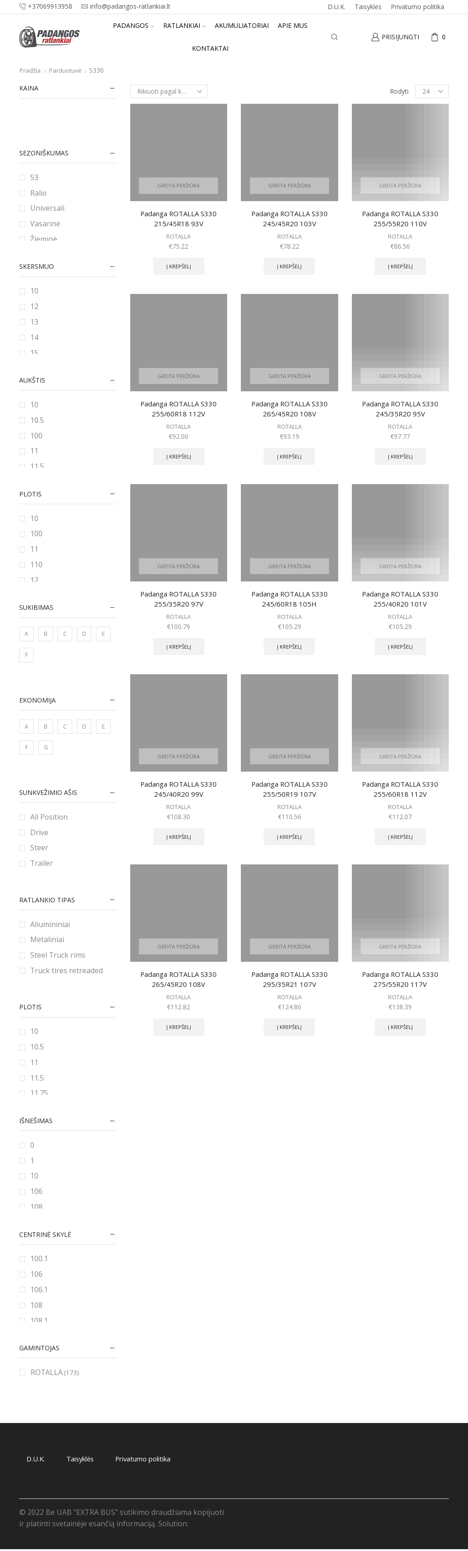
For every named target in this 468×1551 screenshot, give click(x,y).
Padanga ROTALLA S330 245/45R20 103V (289, 218)
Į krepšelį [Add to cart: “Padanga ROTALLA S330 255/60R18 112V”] (178, 460)
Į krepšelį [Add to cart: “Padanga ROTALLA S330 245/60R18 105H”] (289, 653)
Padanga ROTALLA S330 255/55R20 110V (400, 218)
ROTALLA (178, 237)
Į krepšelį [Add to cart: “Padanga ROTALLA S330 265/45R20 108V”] (289, 460)
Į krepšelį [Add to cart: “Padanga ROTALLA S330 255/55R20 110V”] (400, 268)
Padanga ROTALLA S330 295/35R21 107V (289, 988)
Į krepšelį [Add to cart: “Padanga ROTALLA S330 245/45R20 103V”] (289, 268)
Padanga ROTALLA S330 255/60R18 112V (179, 411)
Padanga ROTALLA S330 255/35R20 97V (179, 603)
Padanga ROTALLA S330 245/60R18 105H (289, 603)
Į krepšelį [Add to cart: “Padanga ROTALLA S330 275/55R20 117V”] (400, 1038)
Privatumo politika (417, 6)
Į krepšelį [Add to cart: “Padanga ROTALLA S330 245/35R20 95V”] (400, 460)
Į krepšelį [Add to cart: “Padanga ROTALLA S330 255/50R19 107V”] (289, 845)
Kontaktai (210, 48)
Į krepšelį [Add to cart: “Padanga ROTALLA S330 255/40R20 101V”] (400, 653)
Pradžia (31, 70)
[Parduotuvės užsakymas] (169, 91)
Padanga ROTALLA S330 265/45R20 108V (289, 411)
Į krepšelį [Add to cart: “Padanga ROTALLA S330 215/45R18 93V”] (178, 268)
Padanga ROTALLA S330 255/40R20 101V (400, 603)
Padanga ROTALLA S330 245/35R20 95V (400, 411)
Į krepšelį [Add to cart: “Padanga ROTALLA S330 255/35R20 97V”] (178, 653)
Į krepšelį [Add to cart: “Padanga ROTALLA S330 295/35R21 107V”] (289, 1038)
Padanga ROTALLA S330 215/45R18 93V (179, 218)
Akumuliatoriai (242, 25)
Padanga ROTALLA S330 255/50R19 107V (289, 796)
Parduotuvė (67, 70)
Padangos (133, 25)
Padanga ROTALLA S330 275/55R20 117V (400, 988)
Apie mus (293, 25)
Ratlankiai (184, 25)
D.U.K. (337, 6)
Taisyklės (368, 6)
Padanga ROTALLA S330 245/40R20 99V (179, 796)
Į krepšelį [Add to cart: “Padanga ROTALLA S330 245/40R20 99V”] (178, 845)
